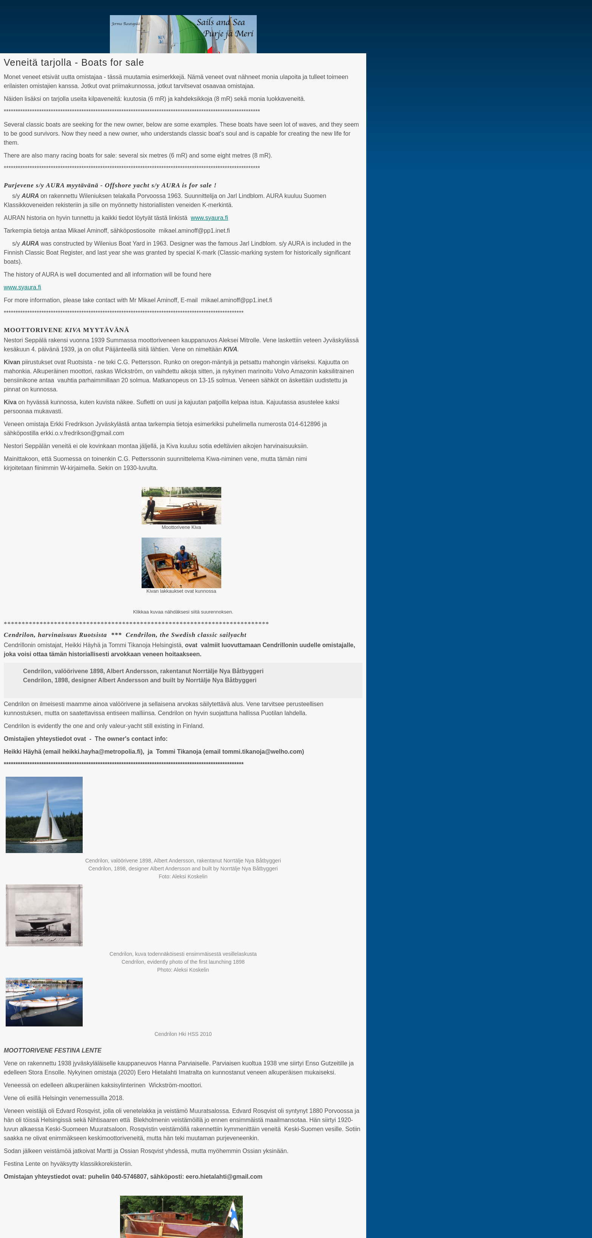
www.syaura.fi (209, 218)
